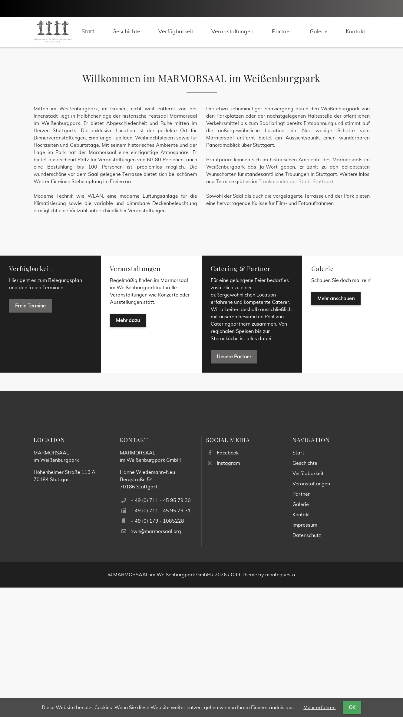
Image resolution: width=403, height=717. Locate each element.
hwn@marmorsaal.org (155, 660)
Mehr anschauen (336, 428)
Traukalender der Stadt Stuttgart (296, 311)
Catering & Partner (241, 398)
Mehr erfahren (319, 707)
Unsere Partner (234, 486)
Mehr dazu (128, 449)
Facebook (228, 582)
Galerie (322, 398)
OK (352, 707)
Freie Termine (30, 435)
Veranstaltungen (135, 398)
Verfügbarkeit (30, 398)
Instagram (228, 592)
